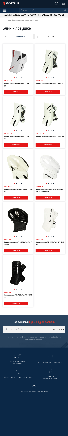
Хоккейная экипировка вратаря (22, 21)
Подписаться (58, 329)
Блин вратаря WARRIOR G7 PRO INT (50, 83)
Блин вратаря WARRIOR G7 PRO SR (50, 136)
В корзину (16, 92)
